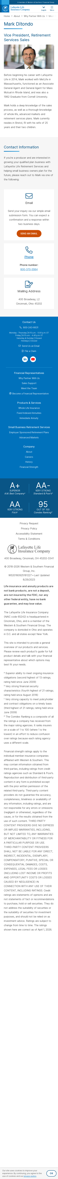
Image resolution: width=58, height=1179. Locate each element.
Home (7, 16)
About (17, 16)
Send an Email (29, 233)
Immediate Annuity (29, 418)
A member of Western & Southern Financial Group (35, 2)
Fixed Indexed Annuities (29, 413)
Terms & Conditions (29, 538)
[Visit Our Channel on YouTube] (33, 359)
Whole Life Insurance (29, 408)
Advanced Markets (29, 437)
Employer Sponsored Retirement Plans (29, 432)
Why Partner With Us (34, 16)
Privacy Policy (29, 528)
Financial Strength (29, 467)
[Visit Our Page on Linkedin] (25, 359)
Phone (29, 257)
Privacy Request (29, 523)
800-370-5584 (29, 269)
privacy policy (30, 1176)
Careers (29, 457)
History (29, 462)
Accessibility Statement (29, 533)
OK (51, 1173)
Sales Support (29, 383)
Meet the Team (29, 388)
